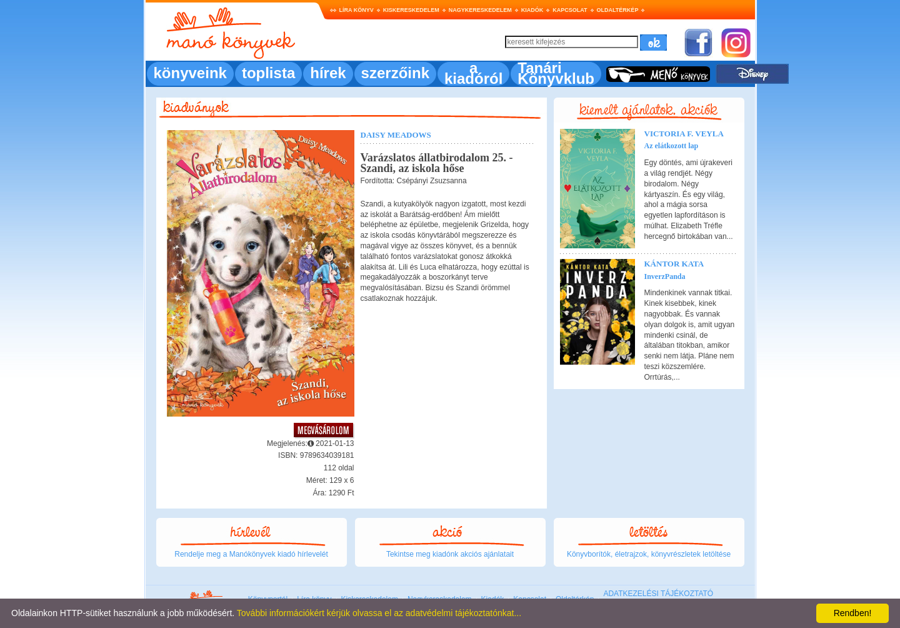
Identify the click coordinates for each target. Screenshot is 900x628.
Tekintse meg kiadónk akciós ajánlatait (450, 554)
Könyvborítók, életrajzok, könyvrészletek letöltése (649, 554)
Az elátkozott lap (671, 145)
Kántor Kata (674, 263)
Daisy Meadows (396, 134)
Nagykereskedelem (480, 10)
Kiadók (532, 10)
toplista (268, 72)
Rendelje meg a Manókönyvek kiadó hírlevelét (251, 554)
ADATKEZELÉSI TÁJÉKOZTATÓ (658, 593)
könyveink (190, 72)
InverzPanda (665, 276)
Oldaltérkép (618, 10)
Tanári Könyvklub (556, 73)
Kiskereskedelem (411, 10)
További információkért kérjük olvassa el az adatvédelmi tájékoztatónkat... (379, 613)
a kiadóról (473, 73)
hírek (328, 72)
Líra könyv (356, 10)
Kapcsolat (569, 10)
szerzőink (395, 72)
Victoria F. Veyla (684, 133)
